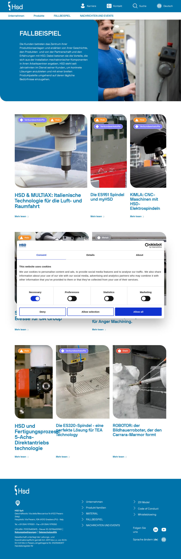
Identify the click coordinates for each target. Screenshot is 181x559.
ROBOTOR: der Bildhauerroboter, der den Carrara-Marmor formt (137, 430)
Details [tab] (90, 255)
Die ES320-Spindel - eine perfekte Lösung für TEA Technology (79, 430)
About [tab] (139, 255)
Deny (43, 311)
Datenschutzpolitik (48, 532)
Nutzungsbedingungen (25, 532)
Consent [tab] (41, 255)
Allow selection (90, 311)
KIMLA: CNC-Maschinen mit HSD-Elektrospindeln (145, 202)
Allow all (138, 311)
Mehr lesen (22, 216)
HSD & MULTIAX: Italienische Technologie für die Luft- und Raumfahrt (48, 201)
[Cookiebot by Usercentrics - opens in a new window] (147, 245)
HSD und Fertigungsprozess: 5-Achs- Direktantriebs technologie (37, 437)
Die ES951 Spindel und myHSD (107, 197)
